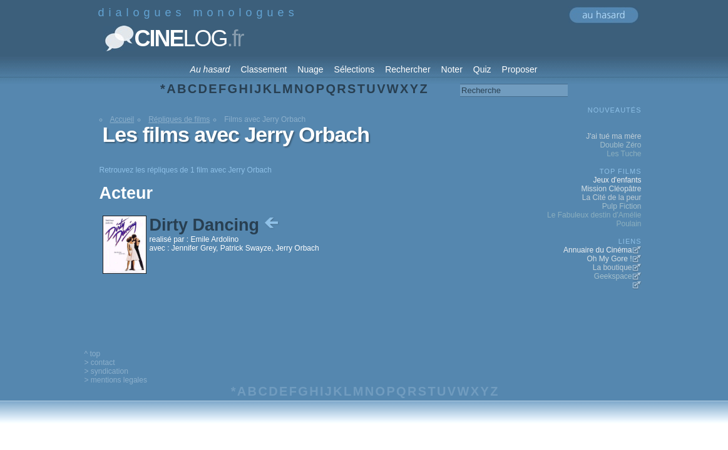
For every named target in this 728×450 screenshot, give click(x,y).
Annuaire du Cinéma (597, 250)
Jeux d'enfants (617, 180)
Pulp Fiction (622, 206)
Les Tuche (624, 153)
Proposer (520, 69)
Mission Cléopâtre (611, 188)
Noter (452, 69)
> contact (100, 362)
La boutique (612, 267)
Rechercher (407, 69)
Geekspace (613, 276)
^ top (93, 353)
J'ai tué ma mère (613, 136)
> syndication (106, 371)
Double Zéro (620, 145)
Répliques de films (179, 119)
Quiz (482, 69)
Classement (263, 69)
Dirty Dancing (215, 225)
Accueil (122, 119)
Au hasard (210, 69)
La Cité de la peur (612, 197)
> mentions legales (116, 380)
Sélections (354, 69)
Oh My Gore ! (609, 258)
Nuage (310, 69)
